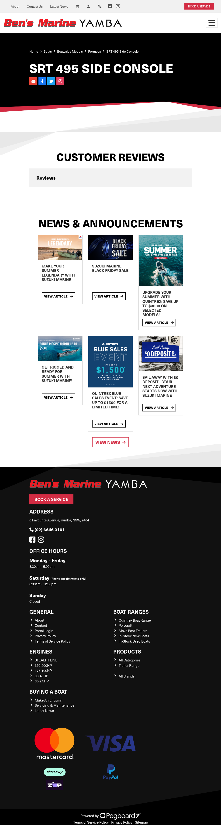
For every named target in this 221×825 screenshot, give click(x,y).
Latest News (59, 6)
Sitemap (141, 822)
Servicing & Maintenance (54, 705)
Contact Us (35, 6)
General (41, 611)
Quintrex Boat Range (135, 620)
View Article (58, 296)
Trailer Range (129, 665)
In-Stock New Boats (134, 635)
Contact (41, 625)
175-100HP (43, 670)
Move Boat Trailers (133, 630)
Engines (40, 651)
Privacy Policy (45, 635)
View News (110, 442)
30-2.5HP (42, 681)
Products (127, 651)
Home (33, 51)
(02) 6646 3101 (47, 529)
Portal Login (44, 630)
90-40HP (41, 675)
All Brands (127, 676)
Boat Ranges (131, 611)
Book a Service (51, 499)
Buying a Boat (48, 691)
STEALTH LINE (46, 660)
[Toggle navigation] (212, 23)
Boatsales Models (70, 51)
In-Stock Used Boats (134, 641)
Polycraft (125, 625)
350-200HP (43, 665)
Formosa (94, 51)
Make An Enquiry (48, 700)
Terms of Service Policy (52, 641)
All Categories (129, 660)
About (15, 6)
